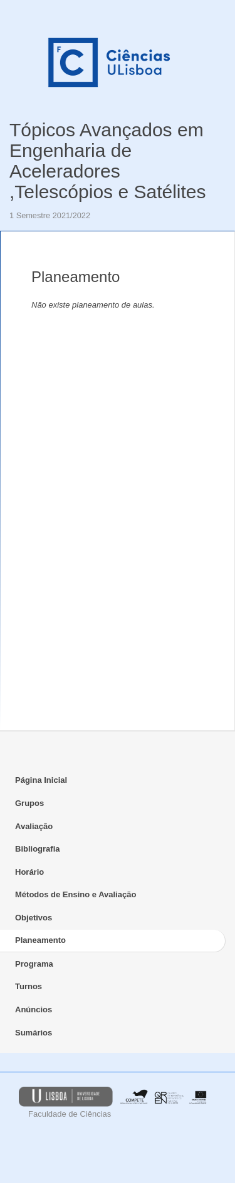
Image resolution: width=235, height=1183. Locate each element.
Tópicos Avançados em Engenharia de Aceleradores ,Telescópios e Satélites (107, 160)
